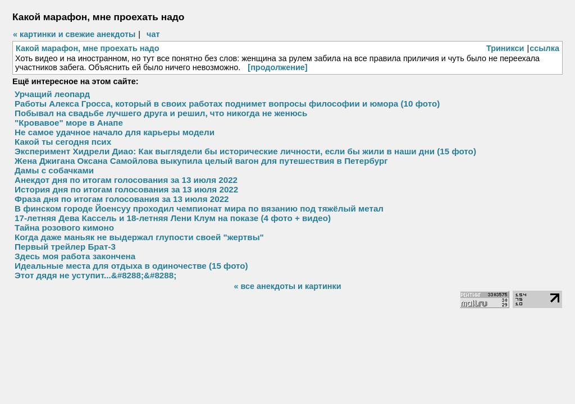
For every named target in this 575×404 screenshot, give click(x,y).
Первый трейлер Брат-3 (65, 246)
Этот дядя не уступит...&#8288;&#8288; (95, 275)
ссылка (544, 48)
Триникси (505, 48)
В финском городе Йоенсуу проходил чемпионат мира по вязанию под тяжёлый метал (199, 208)
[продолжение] (277, 67)
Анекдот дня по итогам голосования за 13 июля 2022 (126, 180)
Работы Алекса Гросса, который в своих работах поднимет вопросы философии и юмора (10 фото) (227, 103)
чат (153, 34)
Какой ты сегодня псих (63, 141)
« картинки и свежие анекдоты (74, 34)
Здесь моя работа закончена (75, 256)
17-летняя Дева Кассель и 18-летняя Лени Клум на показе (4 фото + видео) (173, 218)
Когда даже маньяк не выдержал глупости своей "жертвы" (139, 237)
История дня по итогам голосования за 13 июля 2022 (126, 189)
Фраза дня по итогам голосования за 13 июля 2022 (122, 199)
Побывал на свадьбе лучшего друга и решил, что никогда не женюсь (161, 113)
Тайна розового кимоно (64, 227)
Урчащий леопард (52, 94)
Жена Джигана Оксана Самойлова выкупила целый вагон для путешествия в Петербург (201, 161)
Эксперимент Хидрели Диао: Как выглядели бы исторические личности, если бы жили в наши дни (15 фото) (245, 151)
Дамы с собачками (54, 170)
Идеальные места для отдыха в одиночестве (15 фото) (131, 265)
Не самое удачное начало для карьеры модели (115, 132)
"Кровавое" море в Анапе (69, 122)
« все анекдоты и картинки (287, 286)
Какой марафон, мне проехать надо (87, 48)
